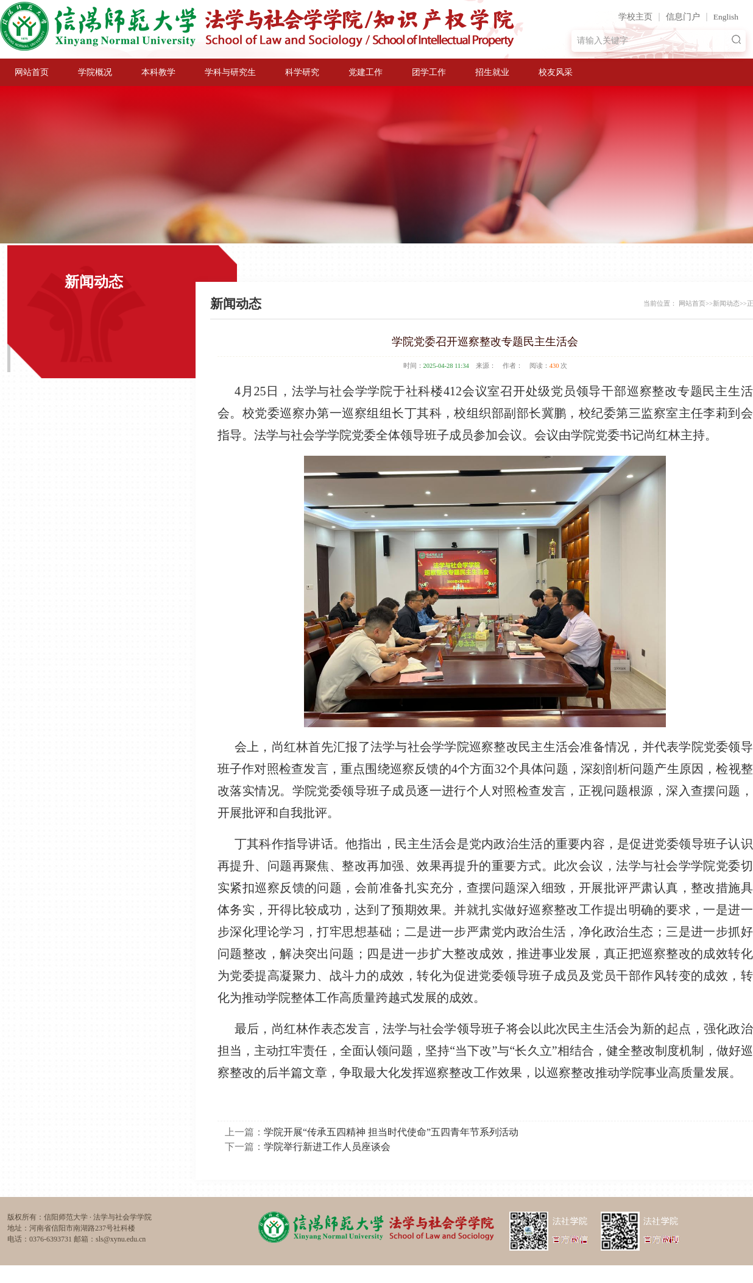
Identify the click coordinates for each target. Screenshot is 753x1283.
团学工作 (429, 72)
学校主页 (635, 16)
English (725, 16)
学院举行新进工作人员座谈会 (327, 1146)
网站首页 (32, 72)
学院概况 (95, 72)
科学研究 (302, 72)
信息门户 (683, 16)
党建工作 (365, 72)
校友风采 (556, 72)
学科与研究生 (230, 72)
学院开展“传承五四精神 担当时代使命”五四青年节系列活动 (391, 1132)
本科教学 (158, 72)
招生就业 (492, 72)
